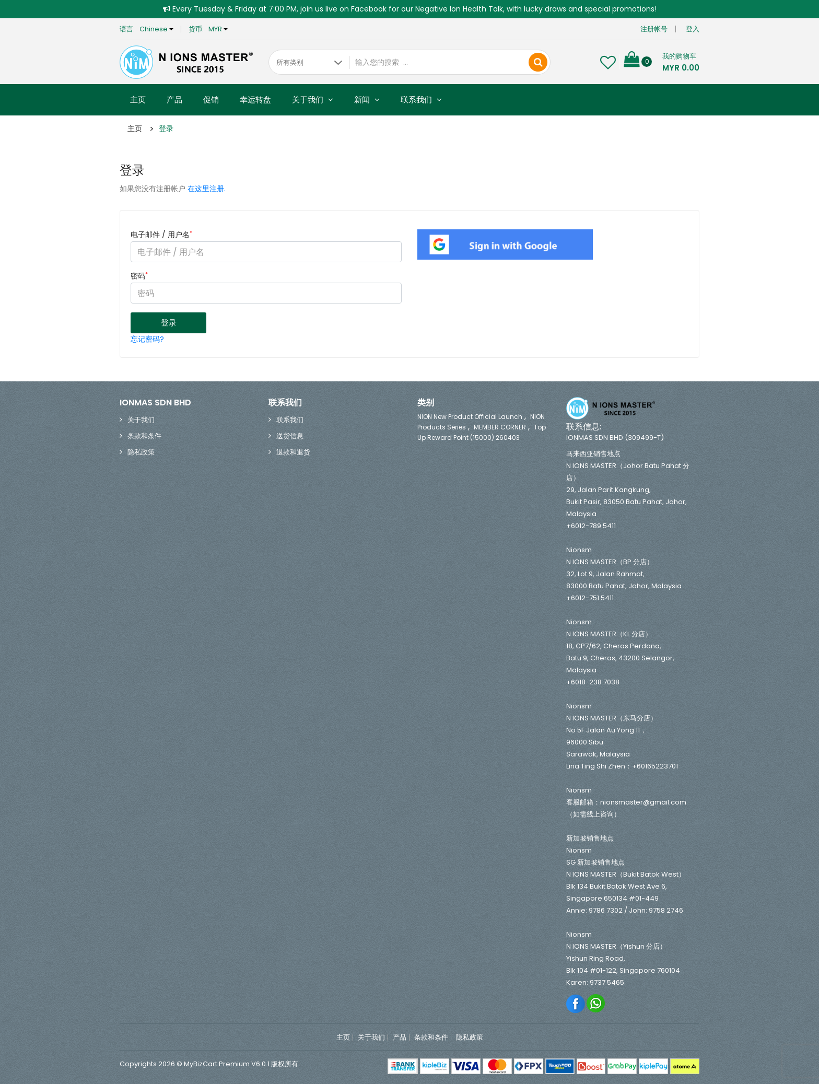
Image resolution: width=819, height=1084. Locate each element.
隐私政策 (141, 452)
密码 (139, 276)
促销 (211, 99)
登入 (692, 29)
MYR (218, 29)
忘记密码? (147, 338)
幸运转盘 (255, 99)
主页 (138, 99)
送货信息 (289, 435)
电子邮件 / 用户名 (161, 234)
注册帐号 (654, 29)
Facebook (576, 1002)
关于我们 (312, 99)
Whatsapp (596, 1002)
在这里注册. (207, 188)
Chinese (156, 29)
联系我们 (421, 99)
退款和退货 (293, 452)
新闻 (367, 99)
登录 (166, 128)
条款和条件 (144, 435)
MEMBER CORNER (500, 426)
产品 (174, 99)
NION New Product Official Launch (469, 416)
